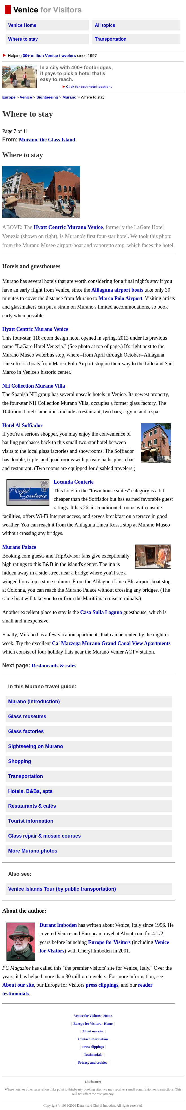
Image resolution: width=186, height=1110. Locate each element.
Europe (9, 97)
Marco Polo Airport (120, 298)
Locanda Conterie (74, 482)
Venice (26, 97)
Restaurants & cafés (54, 665)
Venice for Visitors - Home (93, 1016)
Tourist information (30, 821)
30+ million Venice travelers (49, 55)
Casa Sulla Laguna (101, 612)
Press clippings (93, 1047)
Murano (69, 97)
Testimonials (93, 1055)
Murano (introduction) (34, 701)
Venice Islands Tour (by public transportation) (62, 889)
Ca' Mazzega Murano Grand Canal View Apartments (111, 643)
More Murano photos (32, 851)
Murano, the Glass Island (47, 140)
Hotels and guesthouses (31, 266)
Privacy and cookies (93, 1063)
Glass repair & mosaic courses (44, 836)
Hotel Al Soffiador (22, 425)
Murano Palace (19, 547)
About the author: (24, 911)
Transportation (110, 39)
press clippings (102, 985)
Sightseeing (47, 97)
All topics (105, 25)
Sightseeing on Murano (35, 746)
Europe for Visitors (109, 942)
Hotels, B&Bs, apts (30, 791)
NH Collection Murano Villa (33, 386)
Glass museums (27, 716)
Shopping (19, 761)
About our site (18, 985)
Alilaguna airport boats (117, 290)
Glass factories (26, 731)
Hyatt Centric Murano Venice (68, 227)
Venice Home (22, 25)
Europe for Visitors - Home (93, 1024)
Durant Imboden (58, 925)
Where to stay (23, 39)
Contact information (93, 1039)
